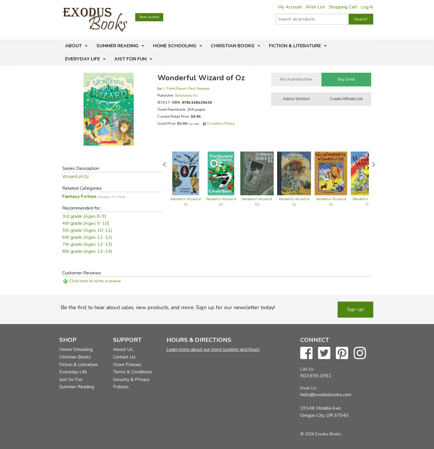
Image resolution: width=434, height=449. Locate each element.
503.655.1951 (315, 376)
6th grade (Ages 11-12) (87, 237)
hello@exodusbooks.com (325, 394)
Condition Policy (221, 123)
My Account (290, 7)
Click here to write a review (95, 281)
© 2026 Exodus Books (320, 434)
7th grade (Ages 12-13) (87, 244)
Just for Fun (130, 59)
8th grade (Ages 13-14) (87, 251)
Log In (367, 7)
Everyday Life (82, 59)
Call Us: (307, 369)
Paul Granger (199, 88)
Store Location (149, 17)
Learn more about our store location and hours (213, 349)
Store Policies (127, 364)
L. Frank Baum (174, 88)
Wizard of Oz (75, 176)
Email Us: (308, 388)
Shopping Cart (343, 7)
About (73, 46)
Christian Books (232, 46)
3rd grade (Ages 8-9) (84, 216)
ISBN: (192, 102)
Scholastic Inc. (187, 95)
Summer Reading (117, 46)
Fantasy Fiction (93, 196)
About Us (123, 349)
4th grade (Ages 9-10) (85, 223)
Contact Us (124, 357)
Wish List (315, 7)
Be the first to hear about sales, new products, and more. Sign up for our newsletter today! (168, 307)
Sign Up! (355, 309)
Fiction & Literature (295, 46)
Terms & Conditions (132, 372)
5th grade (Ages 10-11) (87, 230)
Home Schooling (174, 46)
